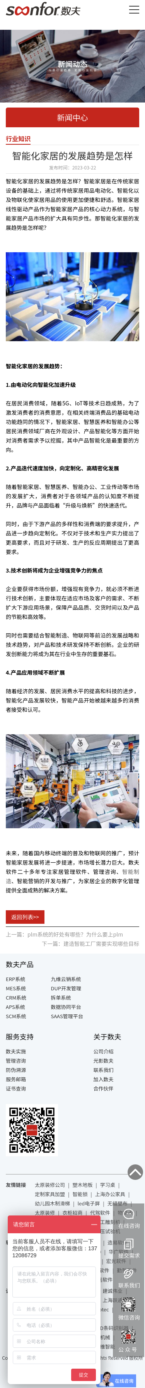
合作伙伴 (104, 1088)
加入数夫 (104, 1079)
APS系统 (15, 1006)
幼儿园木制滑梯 (52, 1203)
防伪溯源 (16, 1069)
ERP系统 (15, 979)
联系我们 (104, 1069)
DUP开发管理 (66, 988)
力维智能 (105, 1346)
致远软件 (102, 1279)
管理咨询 (16, 1060)
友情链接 (16, 1184)
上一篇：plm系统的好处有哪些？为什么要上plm (64, 934)
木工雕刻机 (107, 1222)
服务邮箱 (16, 1079)
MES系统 (16, 988)
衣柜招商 (72, 1212)
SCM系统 (16, 1016)
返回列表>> (25, 917)
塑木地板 (82, 1184)
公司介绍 (104, 1051)
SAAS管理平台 (67, 1016)
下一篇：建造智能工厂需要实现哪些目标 (90, 943)
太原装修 (45, 1212)
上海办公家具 (110, 1194)
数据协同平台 (66, 1006)
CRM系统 (16, 997)
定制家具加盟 (50, 1194)
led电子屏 (88, 1203)
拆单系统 (61, 997)
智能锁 (79, 1194)
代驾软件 (100, 1212)
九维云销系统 (66, 979)
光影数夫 (104, 1060)
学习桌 (107, 1184)
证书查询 (16, 1088)
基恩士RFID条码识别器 (102, 1328)
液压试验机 (107, 1231)
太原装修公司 (50, 1184)
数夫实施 (16, 1051)
